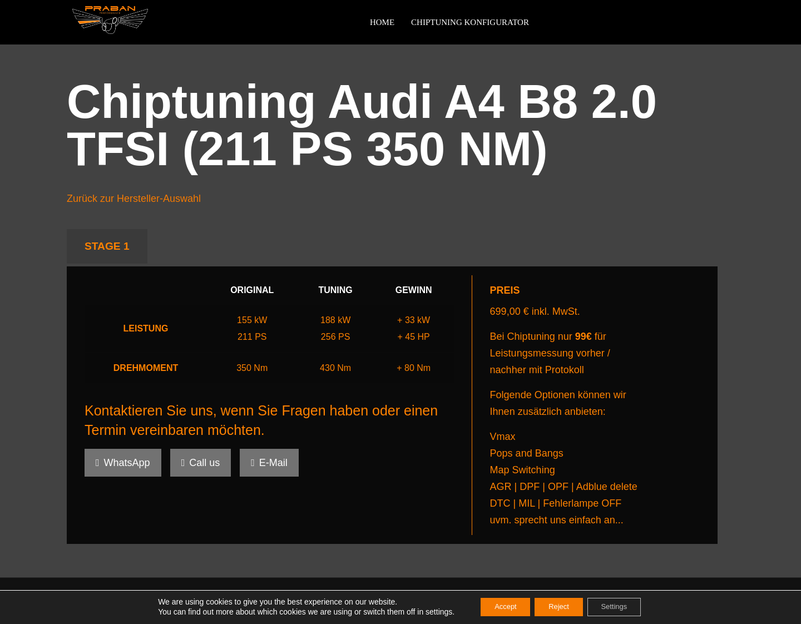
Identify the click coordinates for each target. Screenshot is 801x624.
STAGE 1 (107, 246)
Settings (621, 606)
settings (427, 611)
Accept (498, 606)
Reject (558, 606)
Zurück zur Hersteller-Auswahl (134, 198)
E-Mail (269, 462)
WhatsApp (123, 462)
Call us (200, 462)
